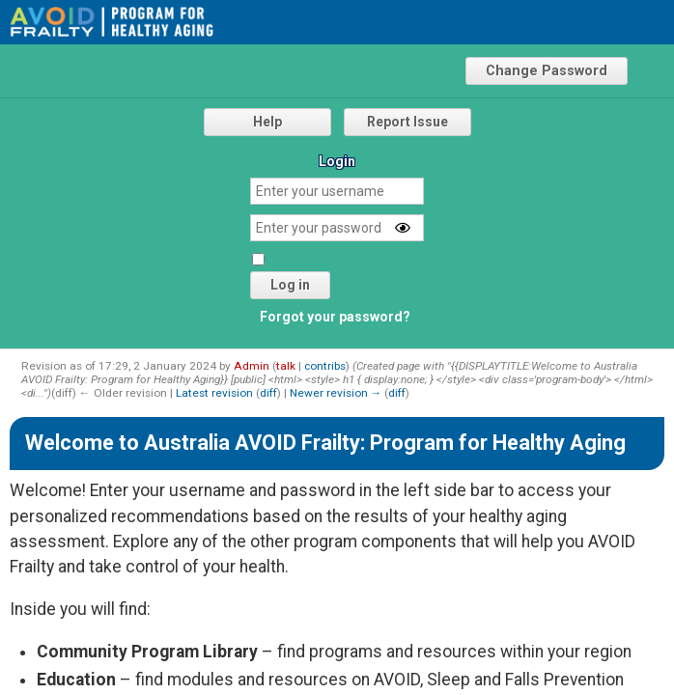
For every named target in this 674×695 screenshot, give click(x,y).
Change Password (546, 71)
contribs (325, 366)
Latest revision (214, 393)
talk (285, 366)
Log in (290, 284)
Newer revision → (336, 393)
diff (268, 393)
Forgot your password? (335, 316)
